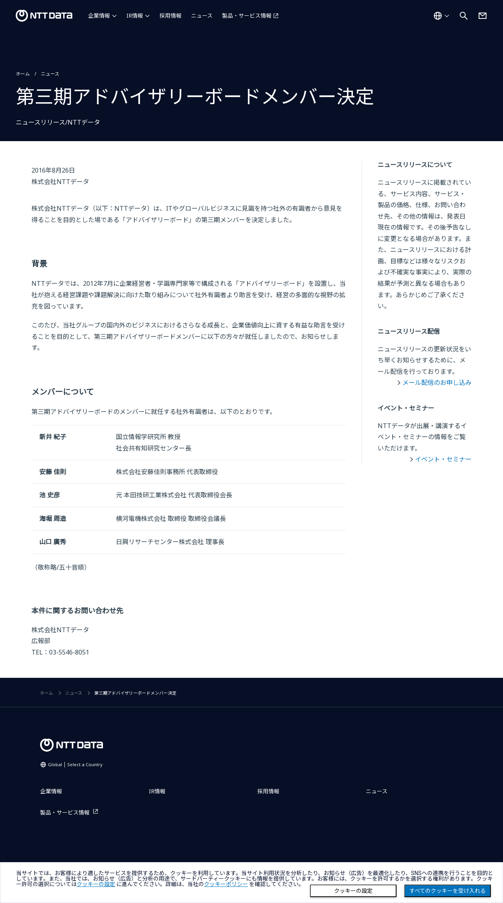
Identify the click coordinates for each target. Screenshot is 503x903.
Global (75, 764)
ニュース (202, 15)
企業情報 (99, 15)
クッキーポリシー (226, 884)
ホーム (23, 73)
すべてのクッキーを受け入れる (447, 891)
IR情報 (135, 15)
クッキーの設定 (353, 891)
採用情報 (171, 15)
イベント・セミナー (443, 459)
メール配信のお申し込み (437, 382)
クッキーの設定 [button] (96, 884)
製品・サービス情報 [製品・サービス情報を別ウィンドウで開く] (247, 15)
